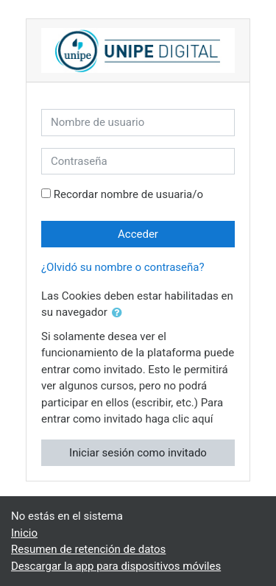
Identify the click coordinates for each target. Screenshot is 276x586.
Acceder (138, 234)
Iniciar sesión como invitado (138, 452)
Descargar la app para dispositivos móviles (116, 566)
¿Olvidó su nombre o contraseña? (123, 267)
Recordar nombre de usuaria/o (128, 194)
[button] (120, 313)
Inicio (24, 533)
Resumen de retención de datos (88, 549)
